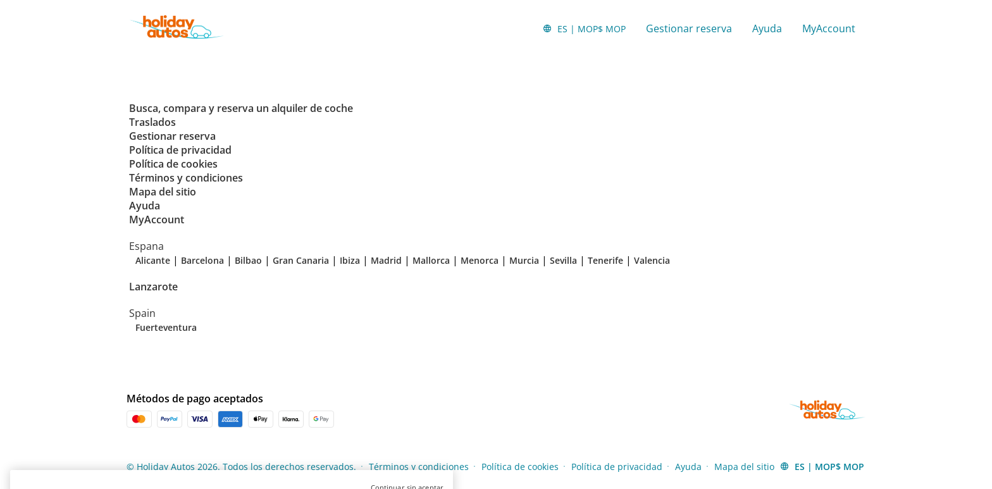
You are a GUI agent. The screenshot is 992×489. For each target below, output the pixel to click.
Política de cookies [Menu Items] (520, 467)
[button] (584, 28)
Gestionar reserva (689, 28)
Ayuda (767, 28)
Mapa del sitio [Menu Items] (744, 467)
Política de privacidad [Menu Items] (616, 467)
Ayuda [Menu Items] (688, 467)
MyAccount (828, 28)
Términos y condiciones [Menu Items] (419, 467)
